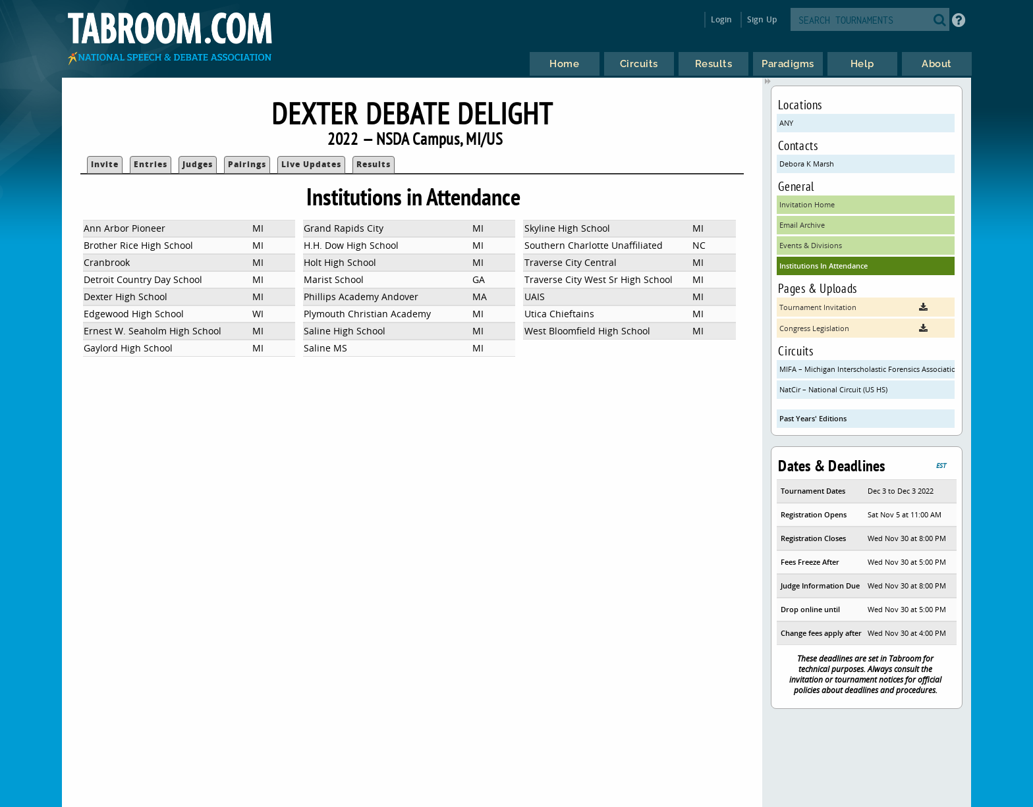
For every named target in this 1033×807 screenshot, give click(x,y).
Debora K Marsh (806, 164)
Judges (197, 164)
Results (373, 164)
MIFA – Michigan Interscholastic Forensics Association (867, 369)
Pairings (247, 164)
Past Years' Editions (813, 418)
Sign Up (762, 19)
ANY (786, 123)
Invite (105, 164)
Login (722, 19)
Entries (150, 164)
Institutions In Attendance (823, 266)
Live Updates (311, 164)
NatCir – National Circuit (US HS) (833, 389)
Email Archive (802, 225)
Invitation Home (807, 204)
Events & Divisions (810, 245)
